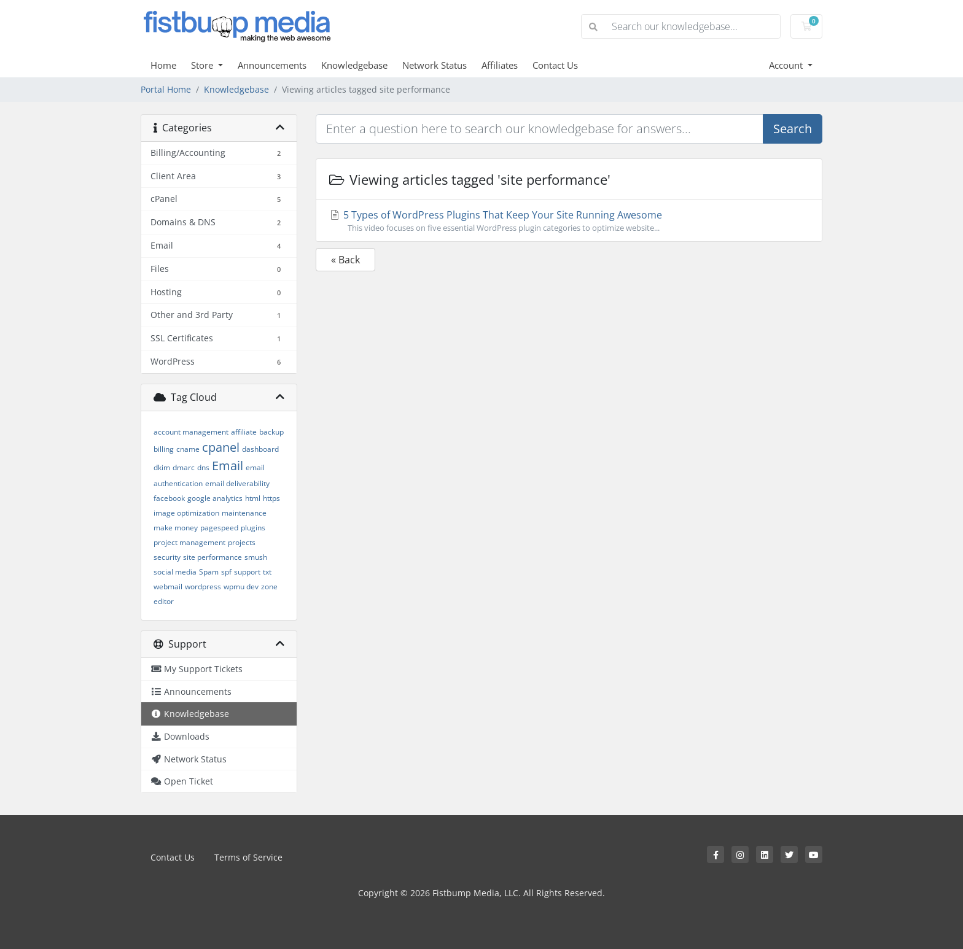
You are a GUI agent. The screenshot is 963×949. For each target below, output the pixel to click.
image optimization (186, 513)
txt (267, 572)
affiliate (244, 432)
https (271, 498)
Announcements (272, 65)
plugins (253, 527)
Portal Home (166, 89)
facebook (169, 498)
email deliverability (237, 483)
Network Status (434, 65)
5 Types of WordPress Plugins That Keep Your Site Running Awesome (569, 221)
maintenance (244, 513)
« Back (345, 259)
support (247, 572)
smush (255, 557)
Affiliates (500, 65)
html (252, 498)
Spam (209, 572)
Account (787, 65)
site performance (212, 557)
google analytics (215, 498)
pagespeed (219, 527)
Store (203, 65)
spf (226, 572)
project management (189, 542)
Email (227, 465)
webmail (168, 586)
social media (175, 572)
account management (191, 432)
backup (271, 432)
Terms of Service (248, 857)
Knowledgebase (354, 65)
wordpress (203, 586)
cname (188, 449)
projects (241, 542)
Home (163, 65)
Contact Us (555, 65)
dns (203, 467)
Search (792, 128)
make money (176, 527)
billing (164, 449)
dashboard (260, 449)
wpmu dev (241, 586)
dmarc (184, 467)
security (167, 557)
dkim (162, 467)
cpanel (221, 447)
